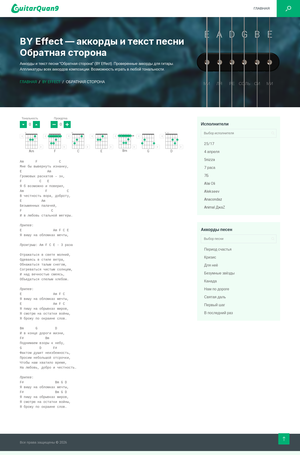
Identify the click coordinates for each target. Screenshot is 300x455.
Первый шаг (214, 305)
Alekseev (212, 191)
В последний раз (218, 313)
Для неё (211, 265)
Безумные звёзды (219, 273)
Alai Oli (209, 183)
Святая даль (215, 297)
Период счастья (218, 249)
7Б (206, 175)
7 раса (209, 168)
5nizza (209, 160)
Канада (210, 281)
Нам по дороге (216, 289)
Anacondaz (213, 199)
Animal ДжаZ (214, 207)
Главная (262, 8)
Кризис (210, 257)
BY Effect (51, 82)
